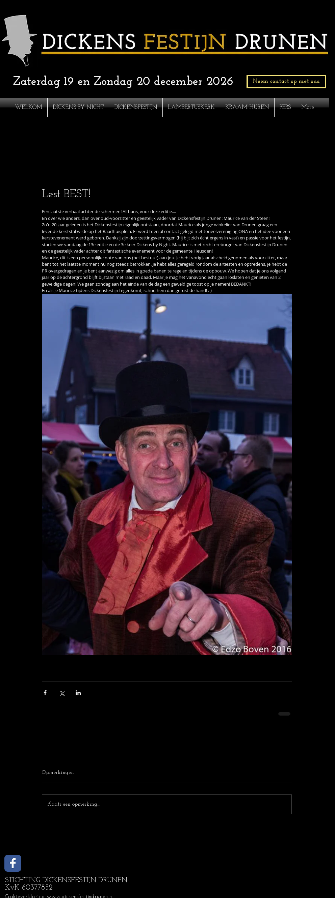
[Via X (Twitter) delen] (61, 693)
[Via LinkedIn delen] (78, 693)
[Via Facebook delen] (45, 693)
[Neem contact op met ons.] (286, 81)
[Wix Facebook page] (12, 863)
